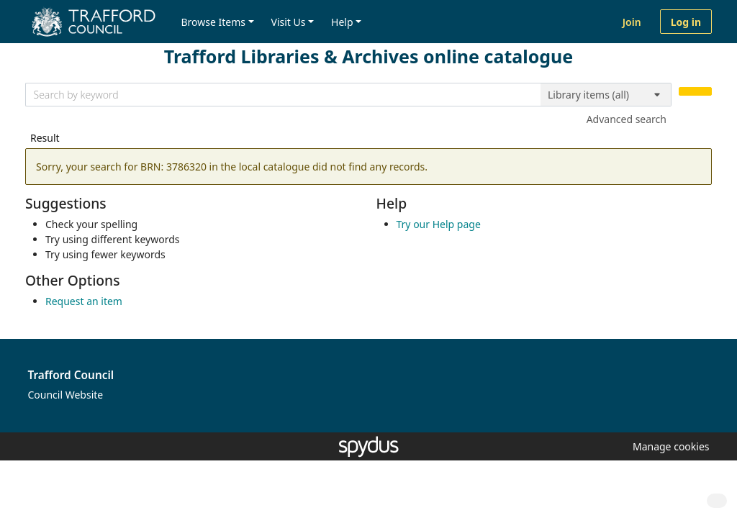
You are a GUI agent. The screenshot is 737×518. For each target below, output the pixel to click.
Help (342, 22)
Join (632, 22)
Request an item (83, 301)
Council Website (66, 394)
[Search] (695, 91)
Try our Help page (439, 224)
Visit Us (288, 22)
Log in (686, 22)
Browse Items (213, 22)
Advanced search (626, 119)
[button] (669, 446)
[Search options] (606, 95)
